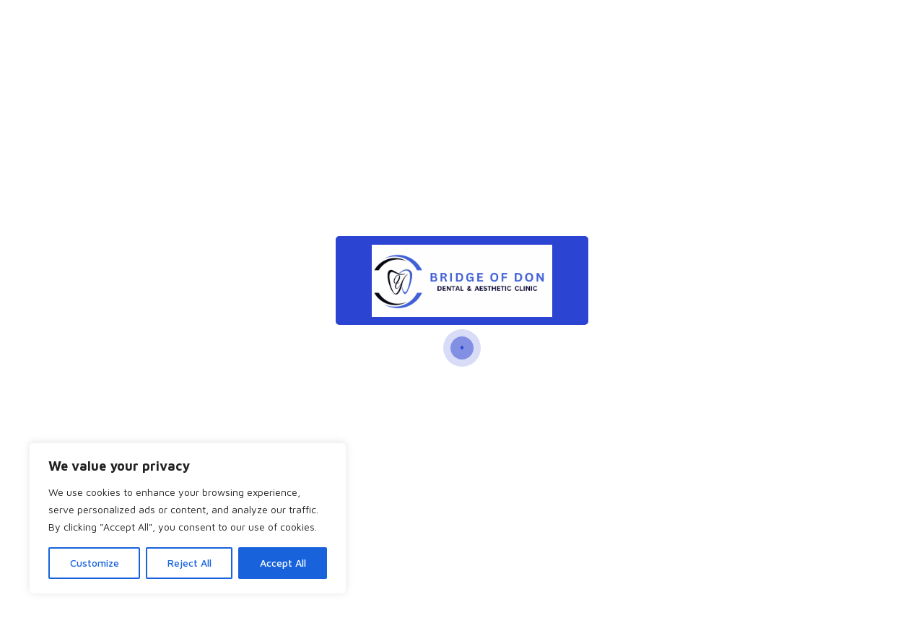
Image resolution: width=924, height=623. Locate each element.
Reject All (189, 563)
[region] (187, 518)
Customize (94, 563)
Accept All (283, 563)
